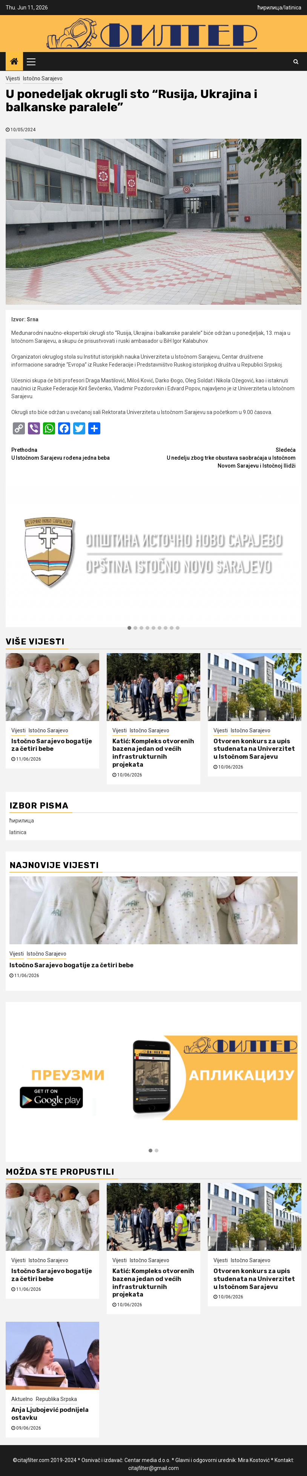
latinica (292, 8)
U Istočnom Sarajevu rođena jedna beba (82, 453)
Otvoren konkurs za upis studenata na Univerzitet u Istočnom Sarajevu (254, 749)
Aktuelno (22, 1399)
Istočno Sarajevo (43, 78)
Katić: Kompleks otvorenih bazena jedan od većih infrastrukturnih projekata (153, 753)
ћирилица (270, 8)
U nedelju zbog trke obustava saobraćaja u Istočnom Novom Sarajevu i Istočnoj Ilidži (225, 457)
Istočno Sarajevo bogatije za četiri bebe (51, 745)
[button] (129, 628)
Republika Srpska (56, 1399)
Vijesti (13, 78)
